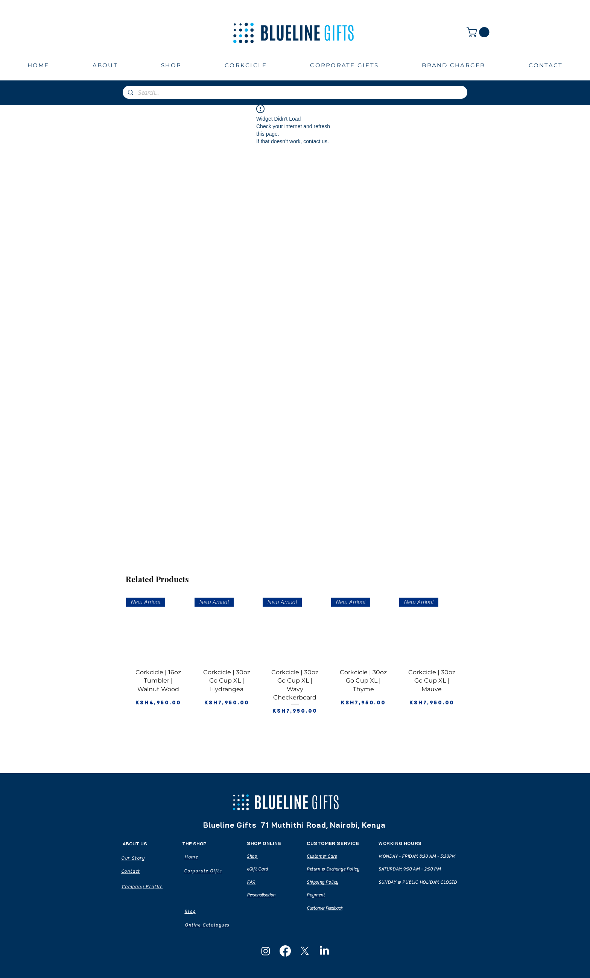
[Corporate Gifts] (203, 871)
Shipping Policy (322, 882)
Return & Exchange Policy (333, 869)
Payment (316, 895)
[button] (479, 32)
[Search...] (295, 93)
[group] (295, 672)
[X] (304, 951)
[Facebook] (285, 951)
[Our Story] (133, 858)
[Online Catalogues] (207, 925)
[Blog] (190, 911)
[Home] (191, 857)
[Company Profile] (142, 886)
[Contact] (130, 871)
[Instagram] (265, 951)
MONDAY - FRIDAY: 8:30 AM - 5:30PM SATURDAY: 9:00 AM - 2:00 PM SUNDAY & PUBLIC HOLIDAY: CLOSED (418, 869)
